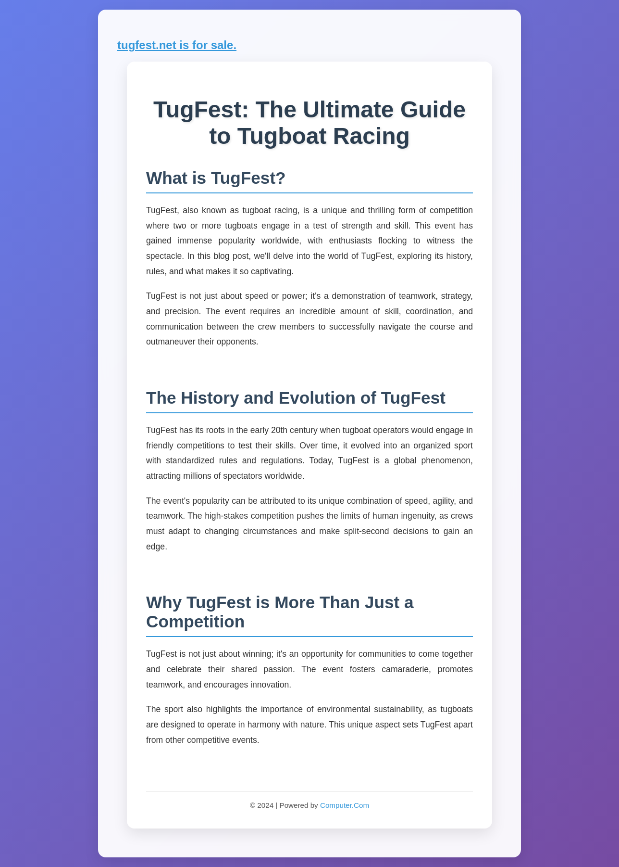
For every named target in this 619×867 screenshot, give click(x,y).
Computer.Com (344, 805)
